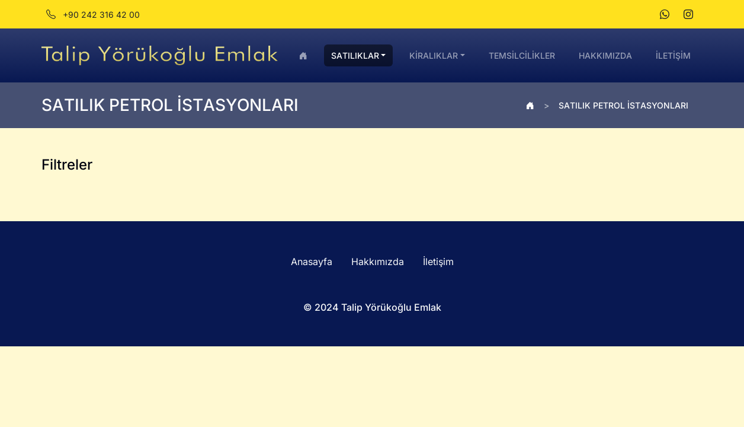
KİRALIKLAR (433, 55)
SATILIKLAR (355, 55)
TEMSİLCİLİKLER (522, 55)
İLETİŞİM (673, 55)
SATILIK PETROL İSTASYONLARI (623, 105)
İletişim (438, 261)
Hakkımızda (377, 261)
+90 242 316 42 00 (93, 14)
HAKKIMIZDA (605, 55)
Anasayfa (311, 261)
